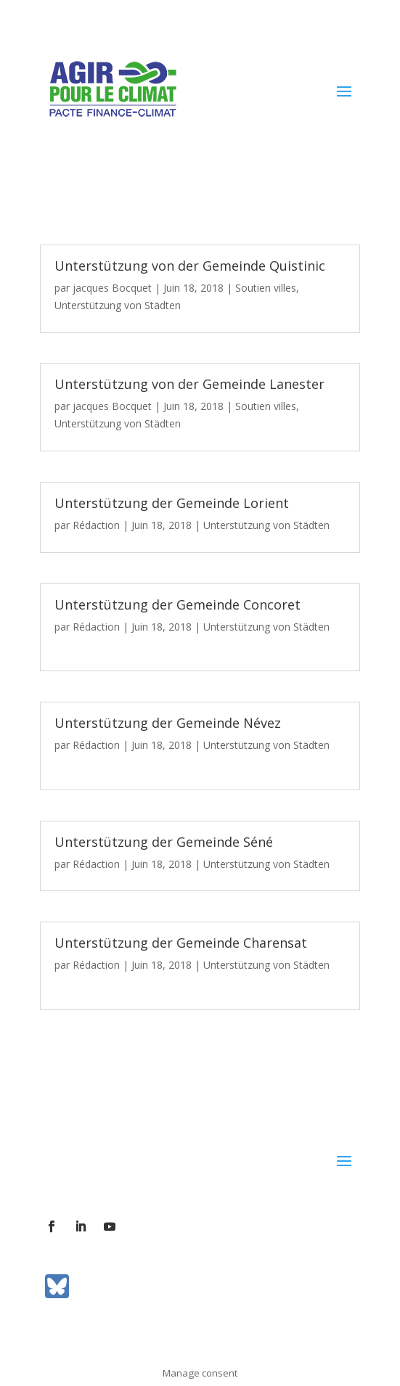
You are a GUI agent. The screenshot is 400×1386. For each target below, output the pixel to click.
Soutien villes (265, 288)
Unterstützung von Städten (117, 305)
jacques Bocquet (112, 288)
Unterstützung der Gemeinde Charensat (180, 942)
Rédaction (96, 525)
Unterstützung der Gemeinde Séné (163, 841)
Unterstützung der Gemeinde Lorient (171, 503)
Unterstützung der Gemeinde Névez (167, 722)
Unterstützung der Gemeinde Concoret (177, 604)
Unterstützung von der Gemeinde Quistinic (189, 265)
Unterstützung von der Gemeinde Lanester (189, 384)
